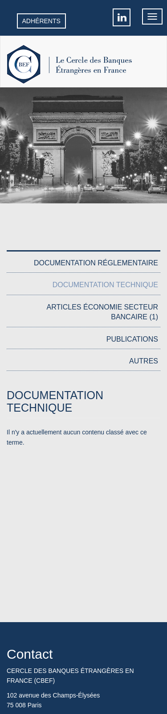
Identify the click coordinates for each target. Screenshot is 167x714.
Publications (132, 339)
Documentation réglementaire (96, 263)
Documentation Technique (105, 285)
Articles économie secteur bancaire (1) (102, 312)
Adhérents (41, 21)
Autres (143, 361)
